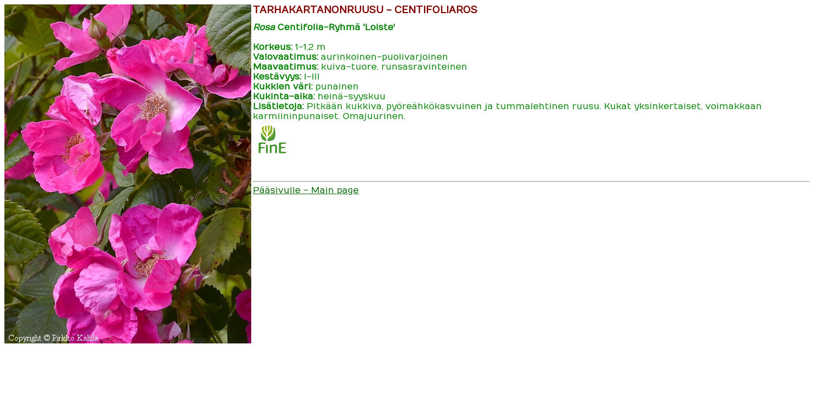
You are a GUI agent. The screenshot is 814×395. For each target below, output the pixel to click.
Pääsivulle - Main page (306, 190)
